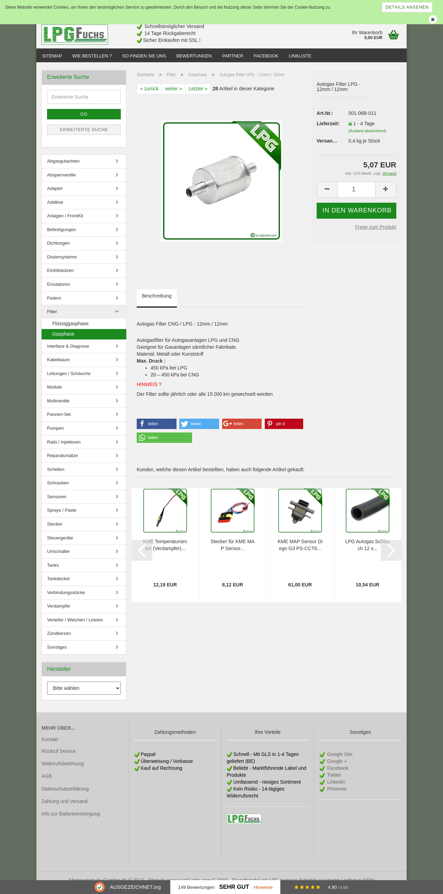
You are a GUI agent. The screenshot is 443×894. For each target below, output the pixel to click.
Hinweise (263, 887)
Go (84, 119)
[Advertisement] (280, 31)
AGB (47, 781)
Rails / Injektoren (64, 446)
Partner (232, 55)
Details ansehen (407, 7)
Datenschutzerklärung (65, 793)
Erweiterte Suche (84, 134)
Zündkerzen (59, 638)
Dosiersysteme (62, 261)
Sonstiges (57, 652)
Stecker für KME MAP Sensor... (233, 550)
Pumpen (55, 433)
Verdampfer (58, 610)
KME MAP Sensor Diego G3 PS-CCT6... (300, 550)
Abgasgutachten (63, 165)
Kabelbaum (58, 364)
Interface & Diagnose (68, 351)
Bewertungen (194, 55)
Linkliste (300, 55)
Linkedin (335, 787)
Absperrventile (61, 179)
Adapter (55, 193)
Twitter (333, 780)
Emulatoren (58, 289)
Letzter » (198, 93)
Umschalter (58, 556)
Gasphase (63, 338)
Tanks (53, 570)
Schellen (55, 474)
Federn (54, 302)
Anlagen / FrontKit (65, 220)
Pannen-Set (59, 419)
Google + (336, 766)
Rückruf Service (59, 756)
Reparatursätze (62, 460)
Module (54, 391)
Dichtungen (58, 247)
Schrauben (58, 487)
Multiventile (58, 405)
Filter (52, 316)
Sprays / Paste (61, 515)
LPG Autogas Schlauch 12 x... (367, 550)
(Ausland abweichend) (367, 136)
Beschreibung (157, 300)
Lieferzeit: (327, 128)
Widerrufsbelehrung (63, 768)
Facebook (266, 55)
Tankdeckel (58, 583)
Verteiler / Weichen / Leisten (75, 624)
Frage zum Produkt (375, 231)
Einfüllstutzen (60, 275)
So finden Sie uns (144, 55)
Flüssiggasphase (70, 328)
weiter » (173, 93)
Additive (55, 207)
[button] (157, 428)
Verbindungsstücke (66, 597)
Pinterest (336, 793)
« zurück (149, 93)
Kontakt (50, 744)
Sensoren (56, 501)
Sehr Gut (234, 887)
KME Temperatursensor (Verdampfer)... (165, 550)
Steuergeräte (60, 542)
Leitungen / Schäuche (69, 378)
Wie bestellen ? (92, 55)
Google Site (339, 759)
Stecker (54, 528)
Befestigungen (61, 234)
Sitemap (52, 55)
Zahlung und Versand (65, 806)
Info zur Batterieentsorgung (71, 818)
